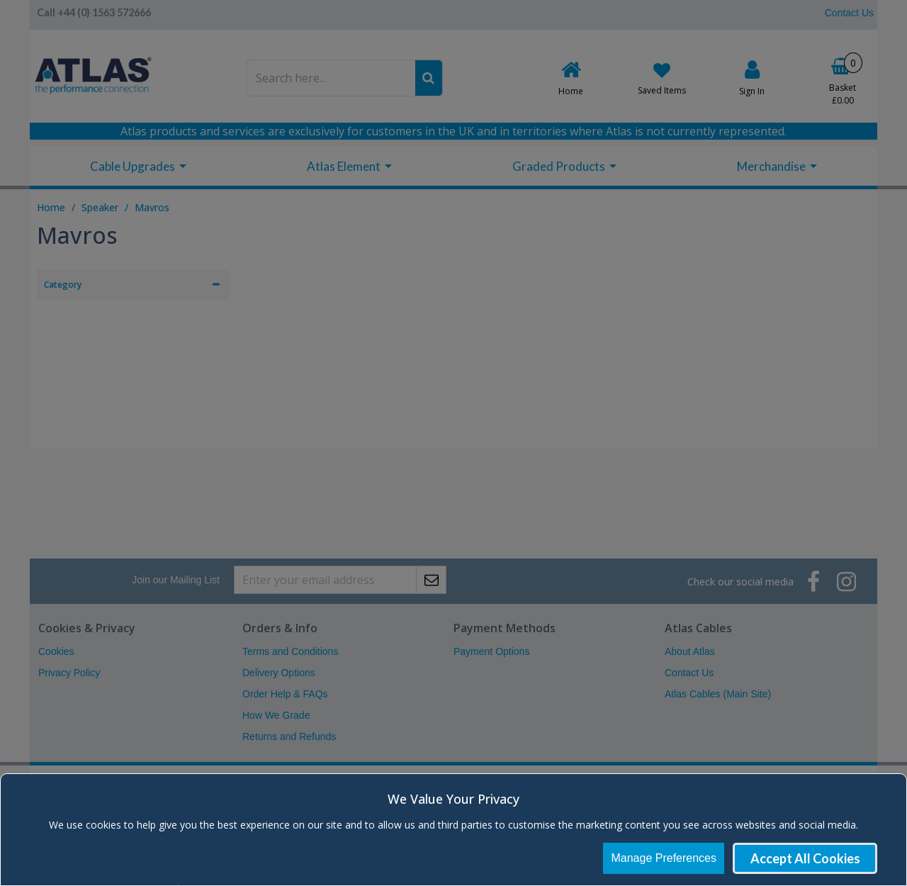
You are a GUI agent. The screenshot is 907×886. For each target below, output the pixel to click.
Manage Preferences (663, 858)
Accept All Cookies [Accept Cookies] (805, 858)
